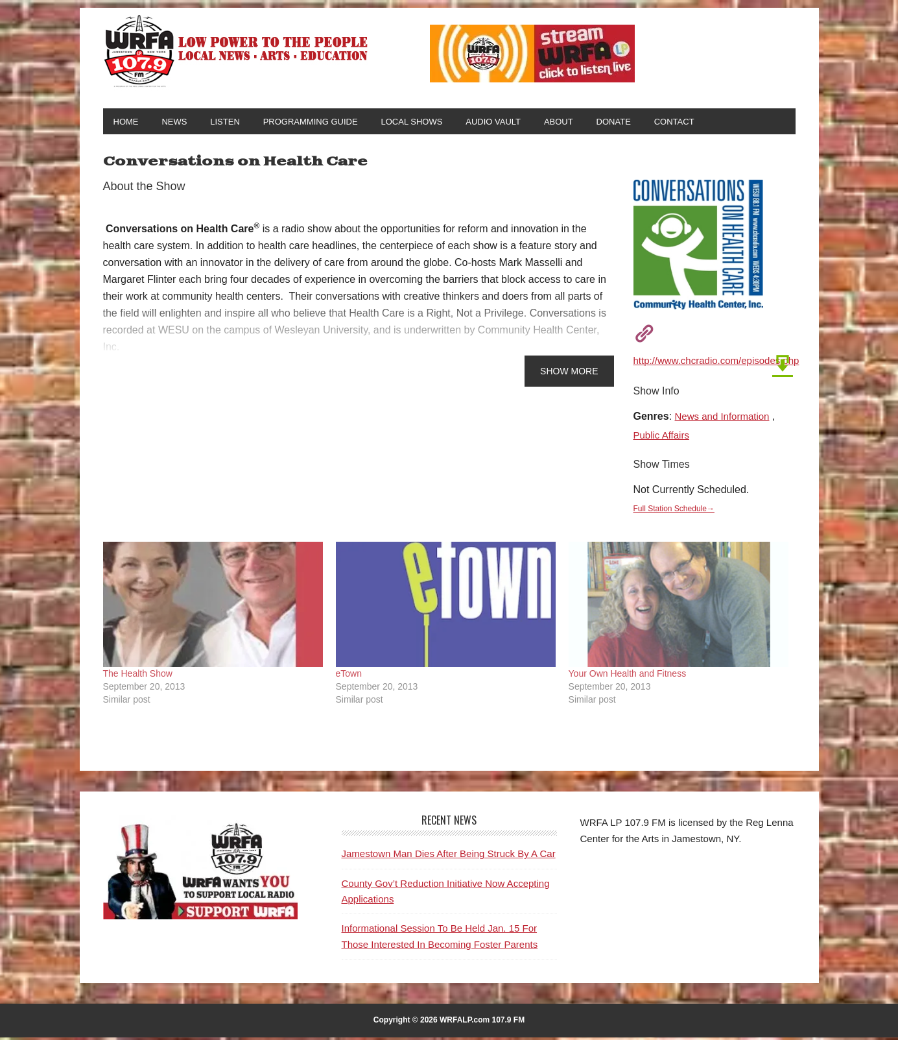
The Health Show (137, 676)
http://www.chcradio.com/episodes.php (721, 363)
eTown (349, 676)
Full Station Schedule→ (676, 511)
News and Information (725, 418)
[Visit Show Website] (639, 334)
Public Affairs (663, 437)
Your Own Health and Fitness (628, 676)
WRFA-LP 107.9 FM (237, 50)
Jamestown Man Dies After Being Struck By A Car (449, 856)
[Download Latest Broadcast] (778, 364)
